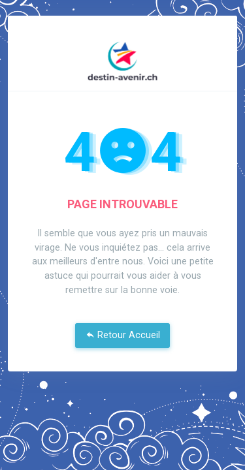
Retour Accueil (123, 335)
